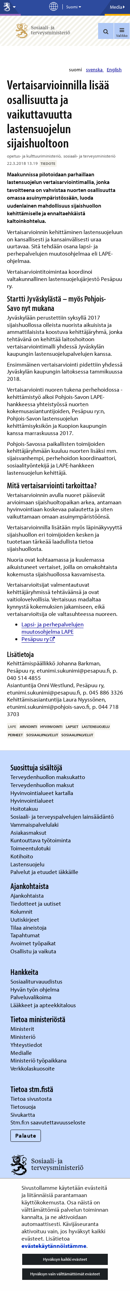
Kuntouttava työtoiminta (40, 840)
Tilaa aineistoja (28, 927)
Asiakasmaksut (28, 832)
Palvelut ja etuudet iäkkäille (44, 871)
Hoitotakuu (24, 808)
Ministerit (23, 1028)
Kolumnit (22, 911)
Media (117, 7)
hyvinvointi (51, 726)
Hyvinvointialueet (32, 800)
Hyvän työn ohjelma (34, 989)
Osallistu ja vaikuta (33, 951)
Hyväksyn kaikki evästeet (65, 1259)
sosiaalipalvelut (42, 734)
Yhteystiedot (27, 1044)
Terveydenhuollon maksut (43, 784)
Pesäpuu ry (38, 638)
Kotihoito (21, 856)
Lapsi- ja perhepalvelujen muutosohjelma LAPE (52, 627)
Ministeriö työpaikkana (39, 1060)
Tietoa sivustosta (31, 1098)
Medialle (21, 1052)
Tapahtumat (25, 935)
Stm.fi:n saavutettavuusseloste (48, 1122)
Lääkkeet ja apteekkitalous (43, 1005)
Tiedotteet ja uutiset (36, 903)
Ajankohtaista (27, 895)
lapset (72, 726)
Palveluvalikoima (30, 997)
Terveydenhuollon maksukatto (48, 776)
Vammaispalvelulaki (35, 824)
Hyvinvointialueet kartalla (42, 792)
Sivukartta (22, 1114)
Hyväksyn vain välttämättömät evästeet (65, 1273)
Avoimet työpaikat (33, 943)
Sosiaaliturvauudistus (36, 981)
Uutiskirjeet (25, 919)
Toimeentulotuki (31, 848)
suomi (76, 69)
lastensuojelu (96, 726)
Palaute (25, 1135)
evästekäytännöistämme (53, 1245)
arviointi (28, 726)
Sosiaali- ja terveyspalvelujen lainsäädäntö (62, 816)
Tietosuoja (23, 1106)
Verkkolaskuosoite (33, 1068)
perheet (15, 734)
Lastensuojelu (28, 864)
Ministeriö (23, 1036)
